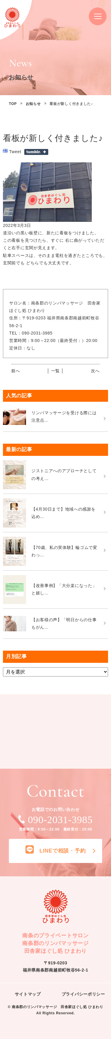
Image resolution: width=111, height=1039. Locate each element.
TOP (13, 104)
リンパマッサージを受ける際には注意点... (64, 416)
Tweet (15, 151)
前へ (15, 370)
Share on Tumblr (36, 152)
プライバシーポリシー (83, 994)
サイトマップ (28, 994)
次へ (95, 370)
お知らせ (33, 104)
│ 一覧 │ (55, 370)
